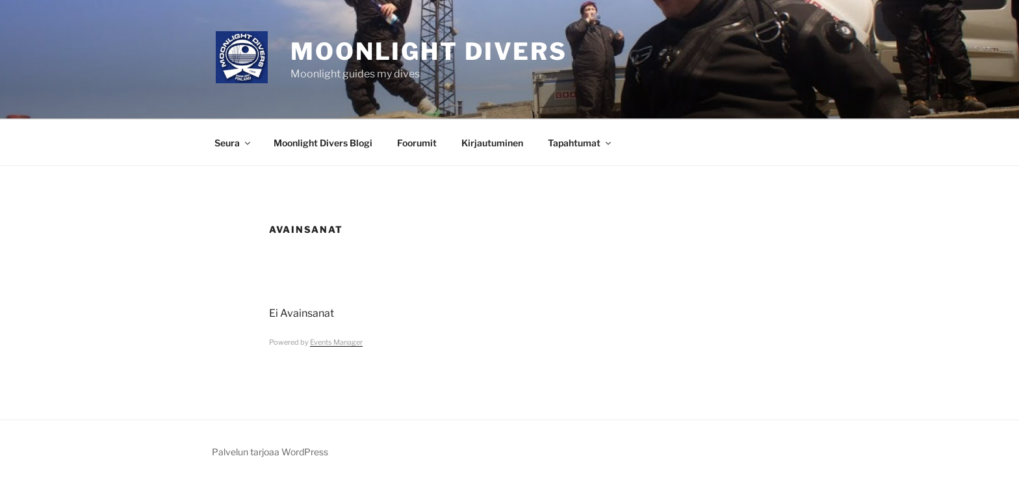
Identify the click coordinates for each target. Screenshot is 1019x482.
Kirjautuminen (492, 142)
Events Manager (336, 342)
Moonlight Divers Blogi (323, 142)
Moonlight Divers (428, 51)
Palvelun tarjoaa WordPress (270, 451)
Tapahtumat (580, 142)
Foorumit (417, 142)
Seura (233, 142)
